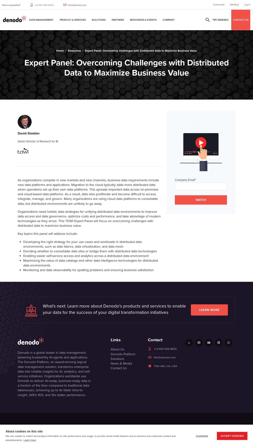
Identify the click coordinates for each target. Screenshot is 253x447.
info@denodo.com (77, 5)
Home (60, 51)
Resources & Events (143, 20)
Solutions (99, 20)
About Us (117, 349)
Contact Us (119, 368)
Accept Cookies (232, 436)
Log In (247, 4)
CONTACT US (241, 20)
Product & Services (73, 20)
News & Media (121, 363)
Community (219, 4)
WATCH (201, 200)
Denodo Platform (123, 354)
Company (169, 20)
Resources (74, 51)
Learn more (209, 310)
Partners (118, 20)
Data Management (41, 20)
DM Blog (234, 4)
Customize (202, 436)
